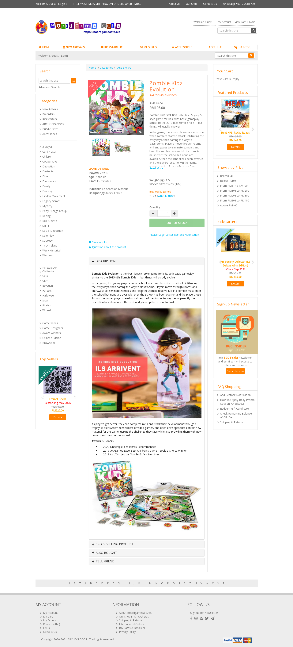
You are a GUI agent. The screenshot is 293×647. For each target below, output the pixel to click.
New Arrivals (50, 109)
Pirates (46, 305)
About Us (174, 4)
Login (61, 4)
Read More (156, 168)
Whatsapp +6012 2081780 (239, 4)
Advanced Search (49, 87)
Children (47, 156)
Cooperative (49, 161)
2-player (47, 146)
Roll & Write (49, 221)
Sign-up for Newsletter (204, 612)
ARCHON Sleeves (53, 124)
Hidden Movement (53, 196)
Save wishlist (98, 242)
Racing (46, 216)
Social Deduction (52, 230)
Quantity (154, 207)
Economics (49, 181)
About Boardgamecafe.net (135, 612)
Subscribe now (235, 371)
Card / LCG (49, 151)
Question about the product (107, 247)
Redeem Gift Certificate (234, 408)
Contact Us (210, 4)
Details (57, 417)
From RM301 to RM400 (234, 200)
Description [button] (106, 261)
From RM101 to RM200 (234, 190)
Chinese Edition (51, 338)
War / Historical (51, 250)
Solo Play (48, 235)
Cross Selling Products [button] (113, 544)
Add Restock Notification (235, 395)
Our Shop (191, 4)
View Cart (240, 22)
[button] (41, 395)
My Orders (49, 620)
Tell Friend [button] (103, 561)
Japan (45, 300)
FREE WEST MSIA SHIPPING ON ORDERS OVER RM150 (107, 4)
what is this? (166, 195)
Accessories (49, 134)
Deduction (48, 166)
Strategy (47, 240)
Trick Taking (49, 245)
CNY (45, 280)
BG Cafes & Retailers (132, 628)
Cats (45, 276)
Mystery (47, 206)
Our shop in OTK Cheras (134, 616)
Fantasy (47, 191)
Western (47, 255)
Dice (45, 176)
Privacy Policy (127, 632)
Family (46, 186)
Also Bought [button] (104, 553)
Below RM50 (228, 180)
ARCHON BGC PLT (79, 639)
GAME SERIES (148, 47)
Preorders (48, 114)
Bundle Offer (50, 129)
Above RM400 (228, 205)
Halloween (48, 295)
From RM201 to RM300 (234, 195)
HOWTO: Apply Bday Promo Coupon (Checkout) (237, 401)
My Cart (48, 616)
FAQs (46, 628)
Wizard (46, 310)
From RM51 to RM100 (234, 185)
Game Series (50, 323)
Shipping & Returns (231, 422)
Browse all (48, 343)
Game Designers (52, 328)
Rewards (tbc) (51, 624)
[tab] (146, 261)
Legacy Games (51, 201)
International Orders (131, 624)
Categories (106, 67)
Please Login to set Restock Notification (174, 234)
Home (92, 67)
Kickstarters (49, 119)
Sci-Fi (45, 226)
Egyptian (47, 285)
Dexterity (48, 171)
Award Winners (51, 333)
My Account (224, 22)
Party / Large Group (54, 211)
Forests (47, 290)
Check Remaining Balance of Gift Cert (236, 415)
